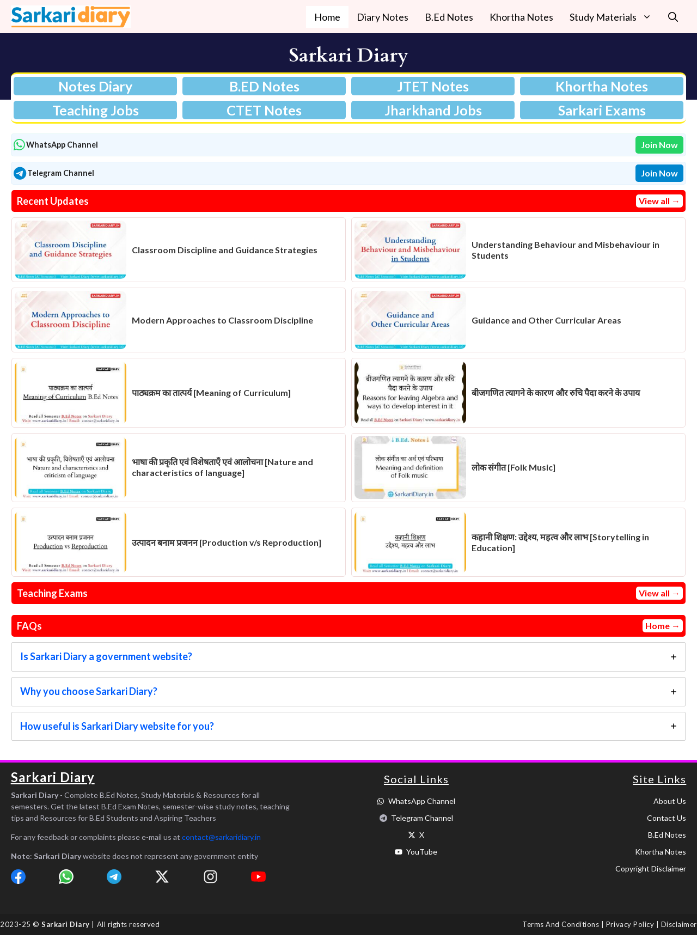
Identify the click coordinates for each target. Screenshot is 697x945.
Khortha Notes (521, 17)
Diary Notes (382, 17)
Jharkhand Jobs (433, 110)
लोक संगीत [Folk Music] (513, 467)
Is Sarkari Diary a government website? (106, 656)
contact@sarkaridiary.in (221, 837)
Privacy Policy (630, 924)
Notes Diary (95, 86)
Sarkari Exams (602, 110)
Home (327, 17)
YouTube (421, 851)
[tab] (348, 657)
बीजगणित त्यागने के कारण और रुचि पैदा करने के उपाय (556, 392)
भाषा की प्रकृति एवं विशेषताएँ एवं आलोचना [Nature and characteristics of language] (222, 467)
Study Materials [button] (615, 17)
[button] (673, 17)
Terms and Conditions (560, 924)
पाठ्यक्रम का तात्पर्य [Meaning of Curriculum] (211, 392)
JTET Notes (433, 86)
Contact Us (666, 817)
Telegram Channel (422, 817)
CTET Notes (264, 110)
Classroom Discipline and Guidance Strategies (224, 250)
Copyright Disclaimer (650, 868)
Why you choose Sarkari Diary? (88, 691)
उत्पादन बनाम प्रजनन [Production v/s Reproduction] (226, 542)
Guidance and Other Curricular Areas (546, 320)
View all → (659, 201)
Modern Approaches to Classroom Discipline (222, 320)
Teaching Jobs (95, 110)
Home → (662, 625)
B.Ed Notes (449, 17)
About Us (669, 801)
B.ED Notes (264, 86)
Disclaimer (679, 924)
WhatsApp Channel (421, 801)
